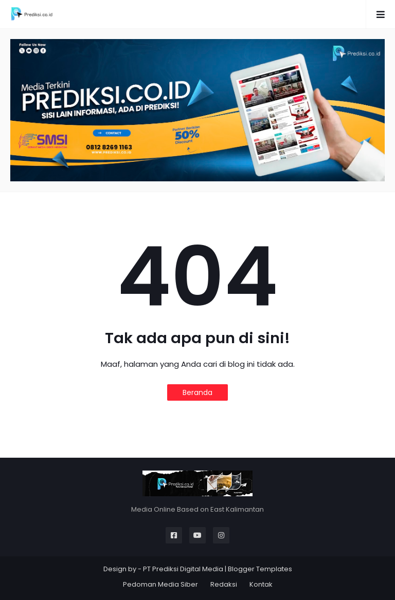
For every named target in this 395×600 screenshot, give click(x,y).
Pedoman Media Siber (160, 584)
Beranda (197, 392)
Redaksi (223, 584)
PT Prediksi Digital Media (183, 569)
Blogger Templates (260, 569)
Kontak (261, 584)
